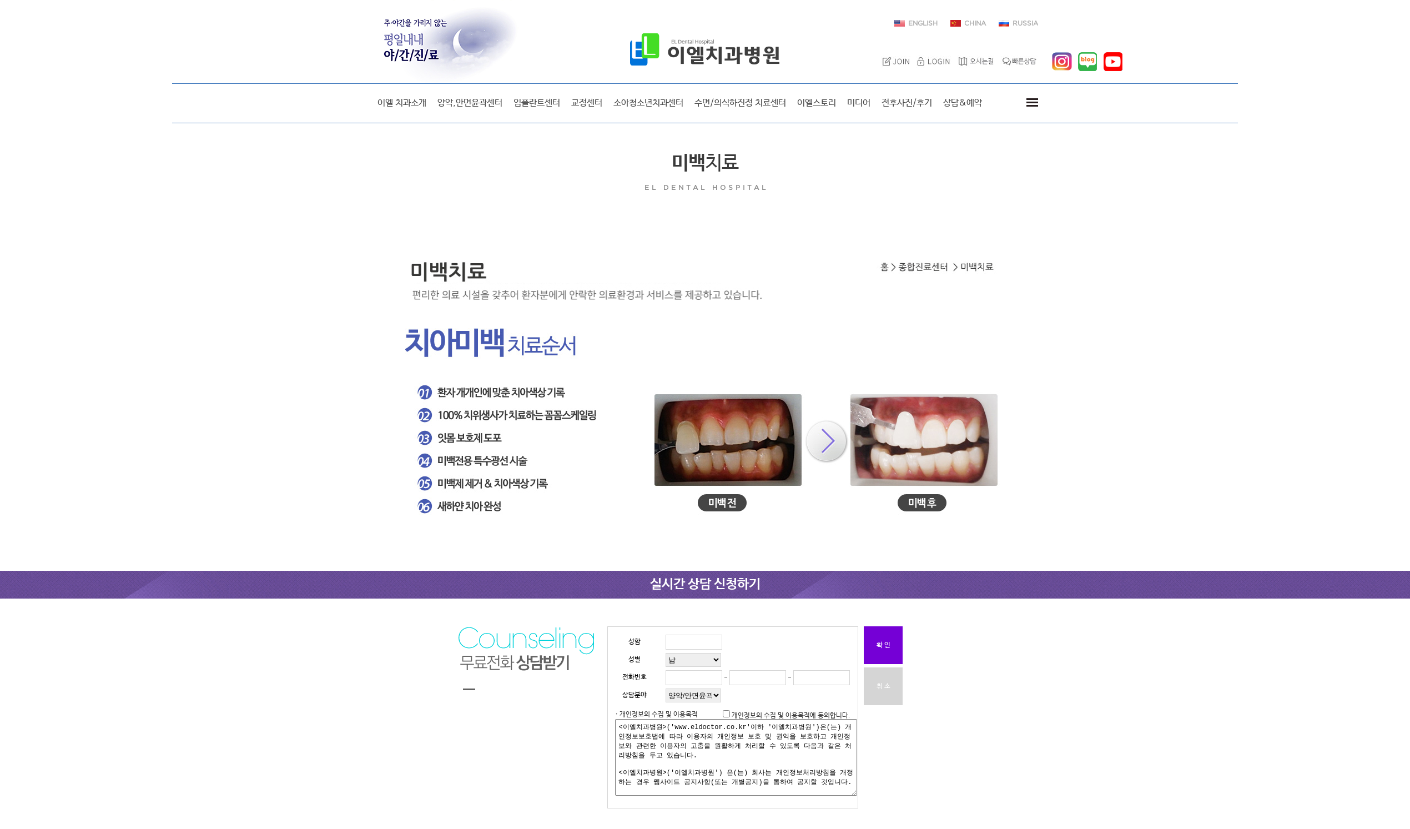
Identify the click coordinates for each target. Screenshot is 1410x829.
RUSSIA (1025, 23)
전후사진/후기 (907, 103)
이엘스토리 (816, 103)
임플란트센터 (536, 103)
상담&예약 (962, 103)
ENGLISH (923, 23)
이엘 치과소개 (401, 103)
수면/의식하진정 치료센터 (740, 103)
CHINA (975, 23)
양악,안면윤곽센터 (469, 103)
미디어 (858, 103)
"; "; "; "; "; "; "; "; (693, 695)
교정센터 (586, 103)
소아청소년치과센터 (648, 103)
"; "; (693, 660)
